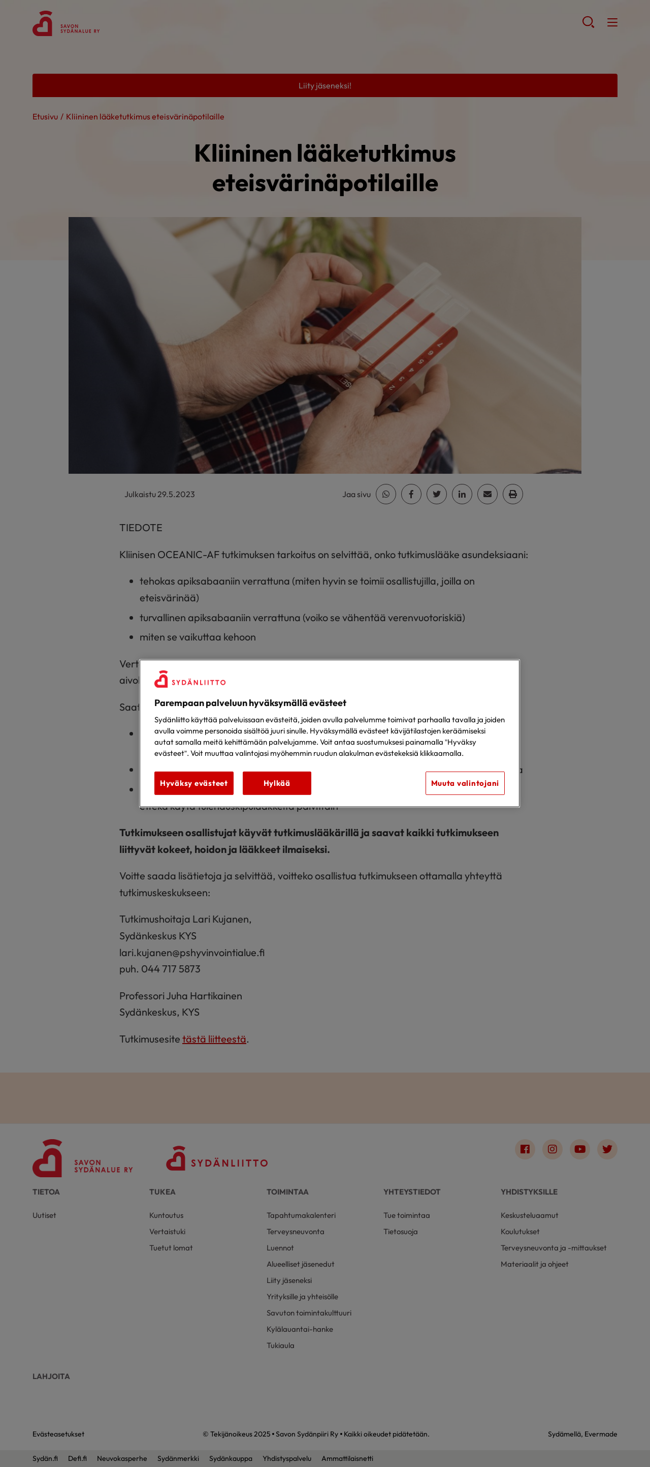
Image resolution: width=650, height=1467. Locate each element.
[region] (329, 733)
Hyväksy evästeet (194, 783)
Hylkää (277, 783)
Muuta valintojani (465, 783)
